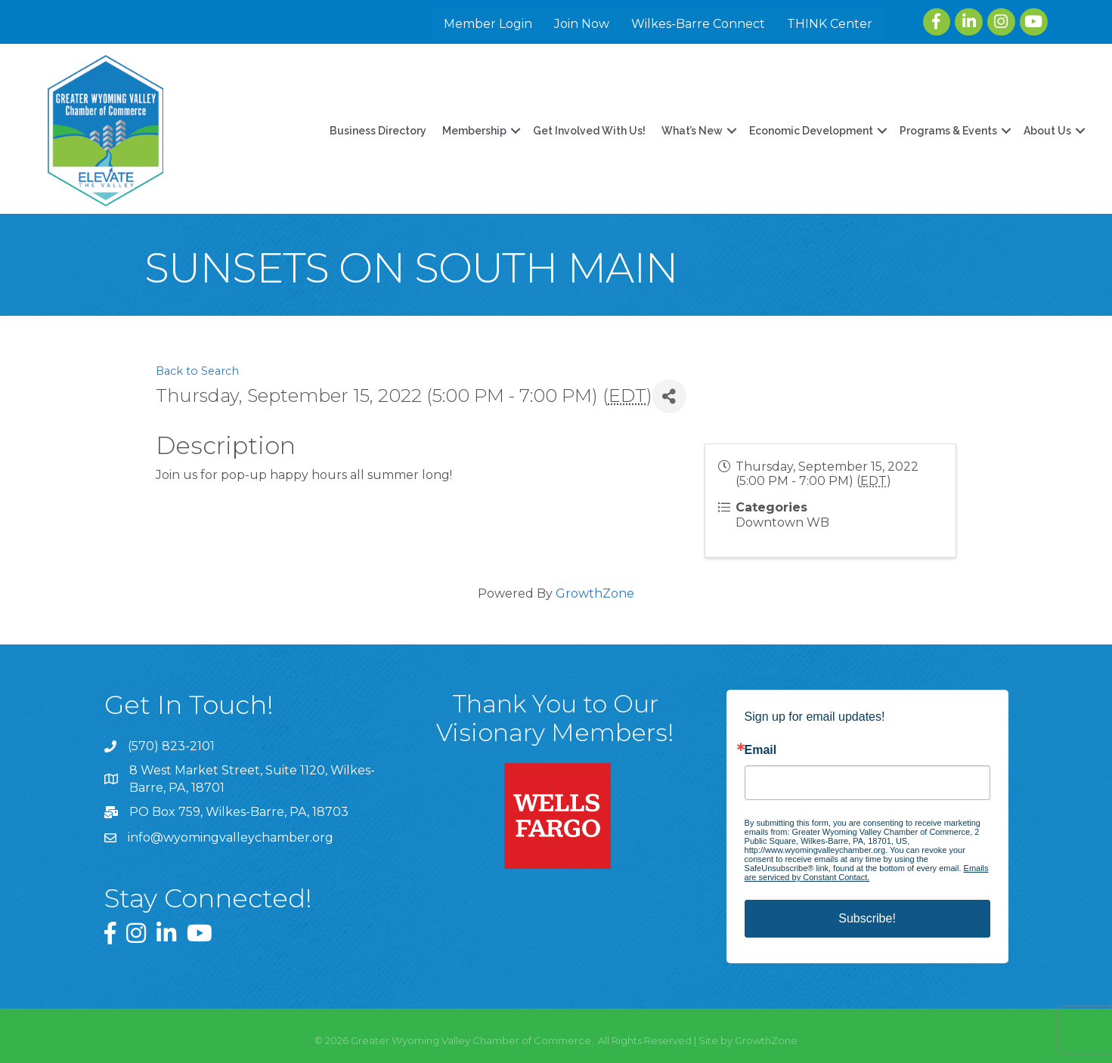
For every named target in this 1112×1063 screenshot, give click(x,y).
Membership (474, 131)
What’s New (692, 131)
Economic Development (811, 131)
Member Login (488, 24)
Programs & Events (948, 131)
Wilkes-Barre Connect (698, 24)
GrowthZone (595, 593)
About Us (1047, 131)
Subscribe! (867, 918)
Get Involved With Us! (589, 131)
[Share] (669, 396)
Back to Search (197, 371)
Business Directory (378, 131)
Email (761, 750)
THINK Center (829, 24)
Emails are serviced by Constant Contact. (867, 873)
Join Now (581, 24)
